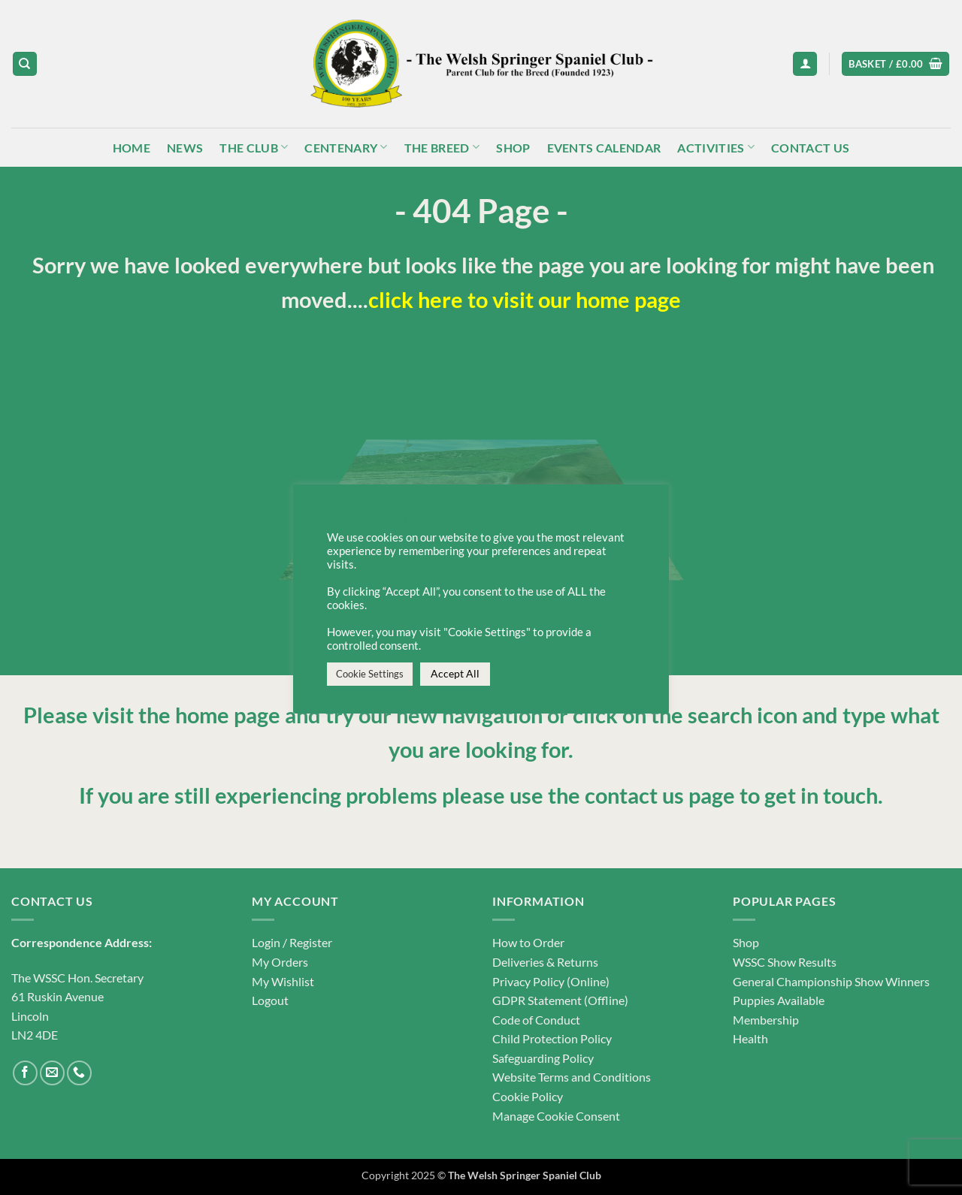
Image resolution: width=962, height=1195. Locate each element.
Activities (716, 147)
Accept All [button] (455, 673)
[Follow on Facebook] (25, 1073)
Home (131, 147)
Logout (270, 1000)
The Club (253, 147)
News (185, 147)
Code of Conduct (536, 1019)
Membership (766, 1019)
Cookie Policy (527, 1096)
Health (750, 1038)
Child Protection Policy (552, 1038)
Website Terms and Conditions (571, 1077)
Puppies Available (778, 1000)
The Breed (441, 147)
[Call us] (79, 1073)
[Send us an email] (52, 1073)
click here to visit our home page (524, 299)
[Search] (25, 64)
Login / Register (292, 942)
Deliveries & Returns (545, 962)
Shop (513, 147)
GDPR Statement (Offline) (560, 1000)
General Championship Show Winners (831, 981)
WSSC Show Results (784, 962)
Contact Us (810, 147)
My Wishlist (283, 981)
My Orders (280, 962)
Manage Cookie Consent (556, 1116)
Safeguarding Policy (543, 1058)
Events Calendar (604, 147)
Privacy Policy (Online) (551, 981)
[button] (805, 64)
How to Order (528, 942)
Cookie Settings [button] (370, 674)
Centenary (345, 147)
